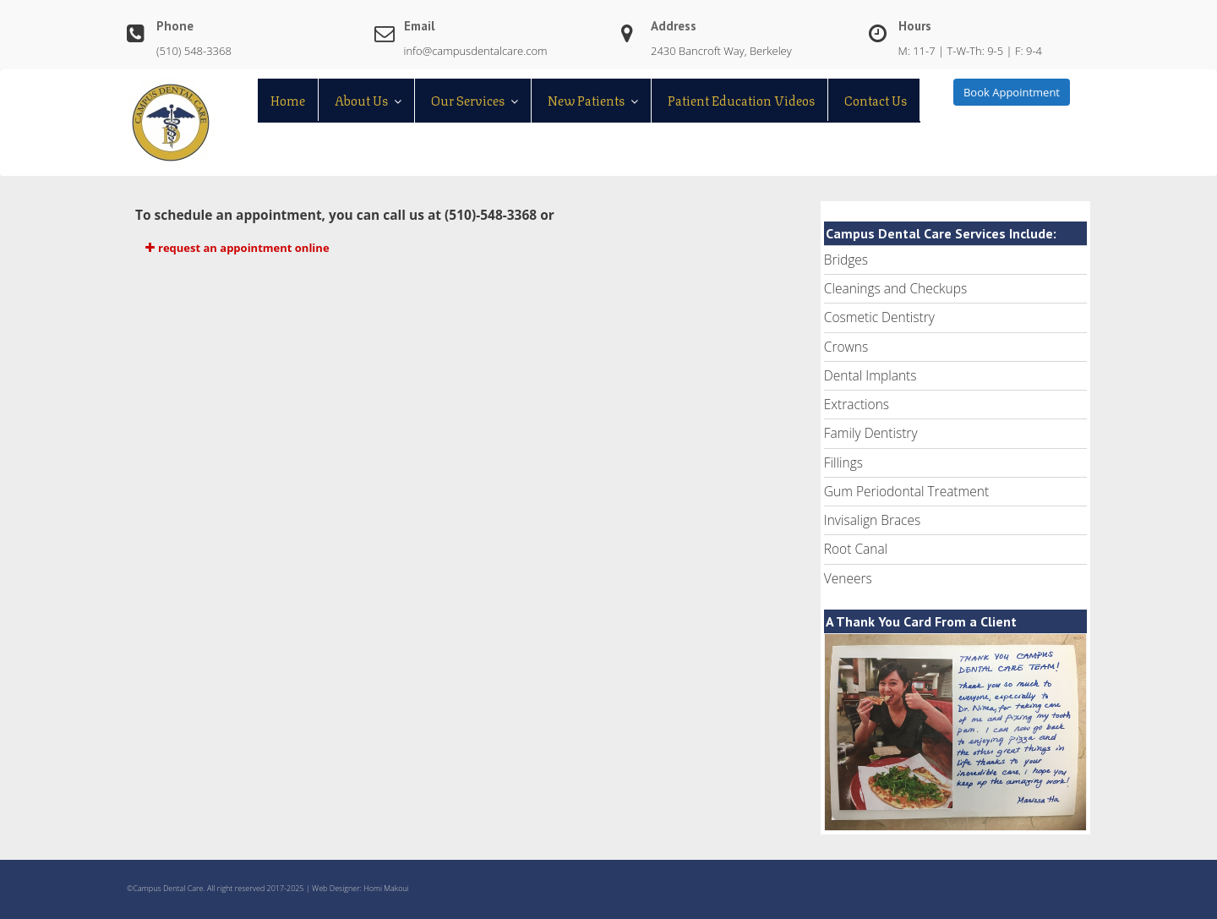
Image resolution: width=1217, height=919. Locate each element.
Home (287, 99)
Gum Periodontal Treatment (906, 491)
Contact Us (875, 99)
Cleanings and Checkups (895, 288)
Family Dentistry (871, 433)
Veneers (848, 578)
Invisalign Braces (872, 520)
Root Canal (855, 548)
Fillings (843, 462)
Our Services (468, 99)
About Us (361, 99)
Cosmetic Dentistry (879, 317)
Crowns (846, 346)
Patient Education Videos (741, 99)
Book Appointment (1011, 92)
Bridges (846, 259)
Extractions (856, 404)
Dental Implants (870, 375)
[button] (461, 247)
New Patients (586, 99)
